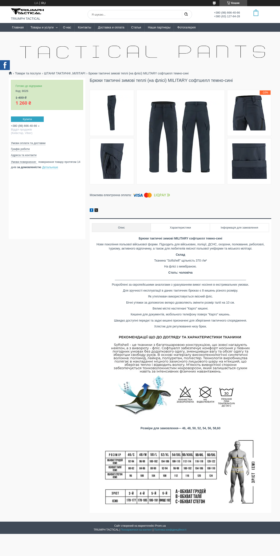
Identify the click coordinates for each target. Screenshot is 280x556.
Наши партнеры (159, 27)
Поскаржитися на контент (136, 529)
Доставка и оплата (111, 27)
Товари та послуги (28, 73)
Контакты (84, 27)
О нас (67, 27)
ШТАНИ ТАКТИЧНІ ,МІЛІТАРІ (64, 73)
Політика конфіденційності (170, 529)
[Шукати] (186, 14)
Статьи (136, 27)
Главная (18, 27)
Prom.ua (160, 525)
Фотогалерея (186, 27)
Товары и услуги (42, 27)
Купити (27, 119)
